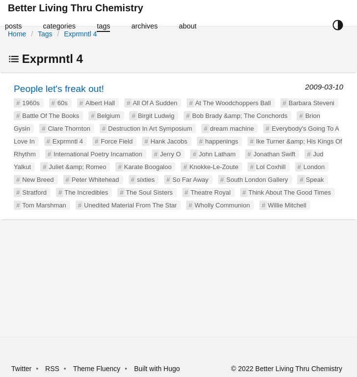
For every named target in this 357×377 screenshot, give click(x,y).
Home (17, 34)
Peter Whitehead (95, 179)
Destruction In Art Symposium (150, 128)
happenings (221, 141)
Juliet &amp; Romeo (77, 167)
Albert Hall (100, 103)
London (314, 167)
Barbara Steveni (311, 103)
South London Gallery (257, 179)
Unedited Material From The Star (130, 205)
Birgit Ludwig (156, 115)
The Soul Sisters (149, 192)
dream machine (232, 128)
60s (62, 103)
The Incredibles (86, 192)
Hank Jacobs (168, 141)
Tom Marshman (44, 205)
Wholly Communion (222, 205)
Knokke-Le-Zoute (214, 167)
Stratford (34, 192)
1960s (30, 103)
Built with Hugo (157, 369)
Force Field (117, 141)
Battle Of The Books (50, 115)
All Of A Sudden (155, 103)
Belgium (108, 115)
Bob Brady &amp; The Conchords (239, 115)
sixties (146, 179)
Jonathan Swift (274, 154)
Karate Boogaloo (148, 167)
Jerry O (170, 154)
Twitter (21, 369)
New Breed (38, 179)
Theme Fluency (97, 369)
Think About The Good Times (289, 192)
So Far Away (190, 179)
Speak (315, 179)
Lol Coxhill (271, 167)
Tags (45, 34)
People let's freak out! (59, 89)
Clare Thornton (69, 128)
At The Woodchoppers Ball (233, 103)
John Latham (217, 154)
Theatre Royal (211, 192)
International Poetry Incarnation (98, 154)
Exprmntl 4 (80, 34)
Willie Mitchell (287, 205)
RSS (52, 369)
